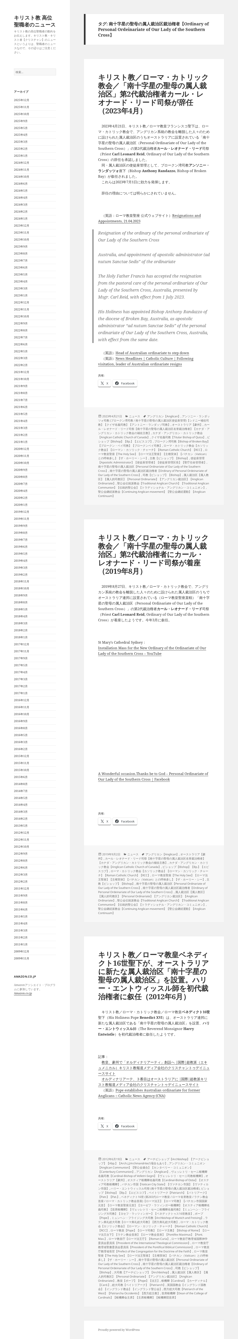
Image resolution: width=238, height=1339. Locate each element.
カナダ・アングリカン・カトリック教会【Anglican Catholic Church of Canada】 (153, 865)
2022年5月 (21, 351)
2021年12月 (21, 372)
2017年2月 (21, 686)
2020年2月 (21, 498)
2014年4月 (21, 805)
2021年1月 (21, 442)
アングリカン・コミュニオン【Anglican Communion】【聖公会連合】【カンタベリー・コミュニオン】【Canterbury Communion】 (151, 1167)
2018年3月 (21, 623)
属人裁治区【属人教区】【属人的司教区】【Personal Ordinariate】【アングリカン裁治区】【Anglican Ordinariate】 (153, 479)
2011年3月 (21, 930)
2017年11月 (21, 651)
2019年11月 (21, 519)
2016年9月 (21, 721)
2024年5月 (21, 191)
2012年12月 (21, 833)
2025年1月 (21, 156)
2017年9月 (21, 658)
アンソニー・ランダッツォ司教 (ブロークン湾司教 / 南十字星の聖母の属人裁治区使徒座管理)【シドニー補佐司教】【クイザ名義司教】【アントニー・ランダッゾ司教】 (154, 420)
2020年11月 (21, 456)
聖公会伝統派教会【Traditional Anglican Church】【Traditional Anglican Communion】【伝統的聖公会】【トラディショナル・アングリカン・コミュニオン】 (153, 485)
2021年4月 (21, 421)
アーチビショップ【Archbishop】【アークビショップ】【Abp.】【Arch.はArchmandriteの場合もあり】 (153, 1161)
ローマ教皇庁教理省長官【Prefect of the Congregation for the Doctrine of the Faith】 (153, 1249)
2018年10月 (21, 588)
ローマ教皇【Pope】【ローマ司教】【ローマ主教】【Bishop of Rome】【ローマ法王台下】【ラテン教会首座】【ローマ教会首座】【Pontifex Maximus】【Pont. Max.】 (154, 1234)
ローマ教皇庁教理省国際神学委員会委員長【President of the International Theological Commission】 (153, 1241)
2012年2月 (21, 882)
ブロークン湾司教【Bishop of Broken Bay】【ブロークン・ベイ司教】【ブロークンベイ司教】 (154, 443)
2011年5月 (21, 916)
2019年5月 (21, 554)
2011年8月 (21, 902)
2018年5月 (21, 609)
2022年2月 (21, 365)
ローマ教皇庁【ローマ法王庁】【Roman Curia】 (139, 1239)
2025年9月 (21, 121)
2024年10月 (21, 177)
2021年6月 (21, 407)
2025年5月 (21, 128)
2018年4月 (21, 616)
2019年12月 (21, 512)
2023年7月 (21, 260)
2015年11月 (21, 763)
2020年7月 (21, 484)
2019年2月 (21, 575)
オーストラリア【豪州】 (187, 425)
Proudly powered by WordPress (119, 1330)
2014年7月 (21, 791)
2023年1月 (21, 295)
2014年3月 (21, 812)
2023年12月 (21, 226)
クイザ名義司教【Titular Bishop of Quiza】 (178, 437)
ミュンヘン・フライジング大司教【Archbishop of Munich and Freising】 (158, 1218)
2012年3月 (21, 875)
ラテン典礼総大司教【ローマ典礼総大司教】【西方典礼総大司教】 (153, 1220)
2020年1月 (21, 505)
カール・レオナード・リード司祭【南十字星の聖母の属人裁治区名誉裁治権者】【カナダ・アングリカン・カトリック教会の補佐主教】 (154, 429)
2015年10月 (21, 770)
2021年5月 (21, 414)
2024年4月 (21, 198)
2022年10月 (21, 316)
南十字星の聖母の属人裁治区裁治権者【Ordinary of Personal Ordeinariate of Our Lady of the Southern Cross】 (153, 890)
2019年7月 (21, 540)
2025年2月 (21, 149)
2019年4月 (21, 561)
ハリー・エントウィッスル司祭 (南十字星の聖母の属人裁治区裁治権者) (155, 1188)
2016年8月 (21, 728)
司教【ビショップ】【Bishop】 (162, 475)
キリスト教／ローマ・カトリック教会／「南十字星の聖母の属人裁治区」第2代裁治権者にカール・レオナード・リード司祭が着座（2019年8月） (153, 554)
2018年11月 (21, 581)
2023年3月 (21, 288)
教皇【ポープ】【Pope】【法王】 (138, 1281)
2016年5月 (21, 735)
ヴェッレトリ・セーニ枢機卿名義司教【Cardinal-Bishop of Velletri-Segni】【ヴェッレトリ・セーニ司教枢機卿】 (152, 1174)
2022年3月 (21, 358)
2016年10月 (21, 714)
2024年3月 (21, 205)
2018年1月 (21, 637)
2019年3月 (21, 568)
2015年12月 (21, 756)
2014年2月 (21, 819)
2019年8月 (21, 533)
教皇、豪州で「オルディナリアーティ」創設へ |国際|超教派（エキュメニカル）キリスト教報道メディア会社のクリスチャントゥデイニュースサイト (154, 1068)
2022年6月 (21, 344)
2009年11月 (21, 958)
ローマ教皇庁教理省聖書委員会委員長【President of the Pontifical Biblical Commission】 (153, 1245)
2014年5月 (21, 798)
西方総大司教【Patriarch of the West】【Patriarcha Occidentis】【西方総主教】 (150, 1291)
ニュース (134, 416)
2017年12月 (21, 644)
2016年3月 (21, 742)
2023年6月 (21, 267)
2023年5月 (21, 274)
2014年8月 (21, 784)
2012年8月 (21, 861)
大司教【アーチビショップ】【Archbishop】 (142, 1272)
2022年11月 (21, 309)
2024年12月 (21, 163)
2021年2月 (21, 435)
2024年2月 (21, 212)
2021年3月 (21, 428)
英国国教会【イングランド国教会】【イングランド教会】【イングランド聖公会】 (152, 1287)
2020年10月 (21, 463)
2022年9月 (21, 323)
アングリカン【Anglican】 (164, 416)
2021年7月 (21, 400)
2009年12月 (21, 951)
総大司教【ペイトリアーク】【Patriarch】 (139, 1285)
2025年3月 (21, 142)
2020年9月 (21, 470)
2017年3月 (21, 679)
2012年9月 (21, 854)
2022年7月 (21, 337)
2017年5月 (21, 665)
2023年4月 (21, 281)
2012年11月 (21, 840)
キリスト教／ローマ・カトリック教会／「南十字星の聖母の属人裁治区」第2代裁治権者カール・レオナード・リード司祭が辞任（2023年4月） (153, 94)
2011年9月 (21, 895)
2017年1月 (21, 693)
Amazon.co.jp (23, 993)
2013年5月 (21, 826)
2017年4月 (21, 672)
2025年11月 (21, 107)
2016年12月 (21, 700)
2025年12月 (21, 100)
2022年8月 (21, 330)
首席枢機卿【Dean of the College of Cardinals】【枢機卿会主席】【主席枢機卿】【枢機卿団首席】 (152, 1295)
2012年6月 (21, 868)
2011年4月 (21, 923)
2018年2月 (21, 630)
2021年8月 (21, 393)
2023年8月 (21, 253)
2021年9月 (21, 386)
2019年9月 (21, 526)
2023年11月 (21, 232)
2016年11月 (21, 707)
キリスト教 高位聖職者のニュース (35, 21)
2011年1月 (21, 944)
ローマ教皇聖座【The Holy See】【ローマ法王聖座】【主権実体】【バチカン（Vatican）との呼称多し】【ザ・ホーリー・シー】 (153, 454)
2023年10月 (21, 239)
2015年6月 (21, 777)
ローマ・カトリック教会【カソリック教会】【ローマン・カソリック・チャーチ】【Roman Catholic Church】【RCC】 (153, 448)
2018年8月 (21, 602)
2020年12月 (21, 449)
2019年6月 (21, 547)
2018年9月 (21, 595)
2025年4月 (21, 135)
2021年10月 (21, 379)
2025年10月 (21, 114)
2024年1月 (21, 219)
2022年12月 (21, 302)
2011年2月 (21, 937)
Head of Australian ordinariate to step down (152, 352)
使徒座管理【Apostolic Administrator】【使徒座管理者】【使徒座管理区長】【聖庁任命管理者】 (152, 460)
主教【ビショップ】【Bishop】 (169, 458)
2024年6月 (21, 184)
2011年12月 (21, 888)
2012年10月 (21, 847)
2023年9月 (21, 246)
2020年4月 (21, 491)
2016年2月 (21, 749)
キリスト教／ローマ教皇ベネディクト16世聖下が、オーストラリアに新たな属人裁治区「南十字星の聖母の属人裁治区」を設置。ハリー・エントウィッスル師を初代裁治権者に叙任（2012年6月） (153, 975)
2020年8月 (21, 477)
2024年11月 (21, 170)
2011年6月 (21, 909)
